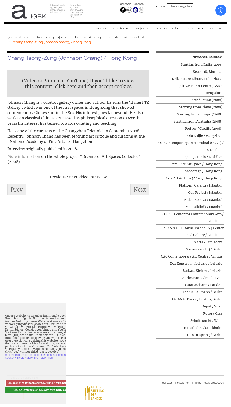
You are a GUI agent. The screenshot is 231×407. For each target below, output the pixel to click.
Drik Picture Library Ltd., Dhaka (197, 79)
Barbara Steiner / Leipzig (202, 271)
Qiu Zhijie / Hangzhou (204, 136)
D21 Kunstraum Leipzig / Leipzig (196, 263)
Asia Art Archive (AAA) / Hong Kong (194, 178)
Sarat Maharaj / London (203, 285)
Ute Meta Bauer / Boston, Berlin (197, 299)
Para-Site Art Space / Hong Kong (196, 164)
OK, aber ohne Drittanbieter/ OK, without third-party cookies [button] (42, 382)
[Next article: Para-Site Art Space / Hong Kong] (139, 189)
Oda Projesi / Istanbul (205, 192)
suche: (161, 6)
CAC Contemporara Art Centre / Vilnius (191, 256)
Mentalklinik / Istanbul (203, 207)
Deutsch (126, 4)
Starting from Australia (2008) (198, 121)
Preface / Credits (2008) (203, 128)
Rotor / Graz (212, 313)
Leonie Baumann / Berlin (202, 292)
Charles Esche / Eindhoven (201, 278)
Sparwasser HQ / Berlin (204, 249)
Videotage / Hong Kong (203, 171)
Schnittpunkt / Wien (206, 321)
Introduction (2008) (206, 100)
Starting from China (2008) (200, 107)
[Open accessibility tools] (220, 10)
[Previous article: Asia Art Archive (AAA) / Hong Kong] (16, 189)
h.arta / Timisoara (208, 242)
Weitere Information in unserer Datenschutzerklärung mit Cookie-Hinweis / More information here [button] (39, 356)
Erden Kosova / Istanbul (203, 200)
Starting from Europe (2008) (199, 114)
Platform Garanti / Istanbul (200, 185)
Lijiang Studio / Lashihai (202, 157)
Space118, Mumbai (207, 72)
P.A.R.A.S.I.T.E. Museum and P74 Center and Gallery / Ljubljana (192, 231)
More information (23, 156)
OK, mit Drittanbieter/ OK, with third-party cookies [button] (42, 390)
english (139, 4)
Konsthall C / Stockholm (203, 328)
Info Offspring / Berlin (204, 335)
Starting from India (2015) (201, 64)
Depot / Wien (212, 306)
